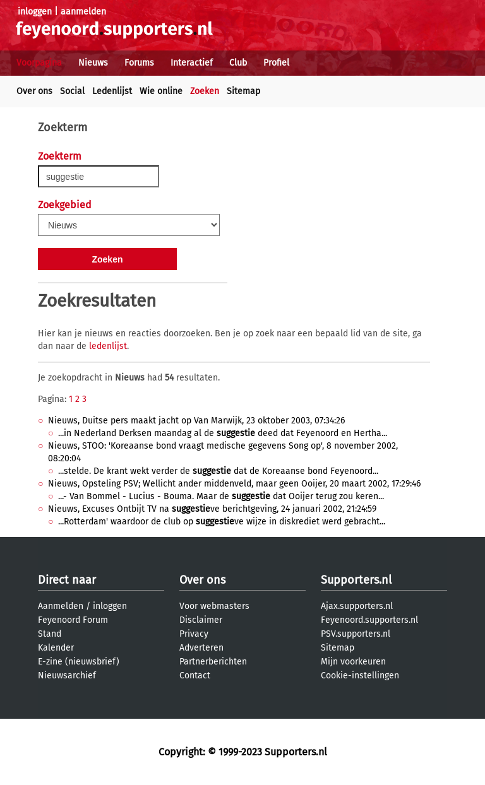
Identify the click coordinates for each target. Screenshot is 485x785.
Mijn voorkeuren (353, 661)
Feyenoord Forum (73, 620)
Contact (194, 675)
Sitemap (243, 91)
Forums (139, 62)
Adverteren (201, 647)
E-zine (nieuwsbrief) (78, 661)
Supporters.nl (356, 580)
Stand (49, 634)
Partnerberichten (213, 661)
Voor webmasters (214, 606)
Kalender (56, 647)
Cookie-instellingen (360, 675)
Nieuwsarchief (67, 675)
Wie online (161, 91)
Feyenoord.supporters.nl (369, 620)
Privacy (193, 634)
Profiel (276, 62)
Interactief (192, 62)
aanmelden (83, 11)
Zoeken (204, 91)
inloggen (35, 11)
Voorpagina (39, 62)
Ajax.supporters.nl (357, 606)
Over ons (34, 91)
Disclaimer (200, 620)
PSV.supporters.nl (355, 634)
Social (72, 91)
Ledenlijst (112, 91)
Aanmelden (60, 606)
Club (238, 62)
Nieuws (93, 62)
